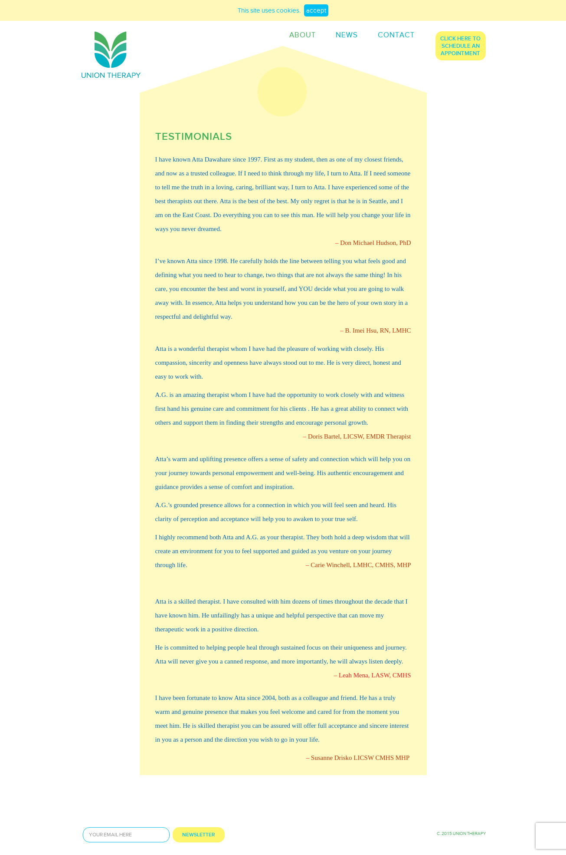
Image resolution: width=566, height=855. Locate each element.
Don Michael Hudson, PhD (375, 242)
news (347, 35)
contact (396, 35)
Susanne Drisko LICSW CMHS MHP (360, 757)
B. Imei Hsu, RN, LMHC (378, 330)
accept (316, 11)
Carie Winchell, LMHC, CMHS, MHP (361, 564)
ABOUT (302, 35)
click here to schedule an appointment (460, 46)
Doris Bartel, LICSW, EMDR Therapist (359, 436)
